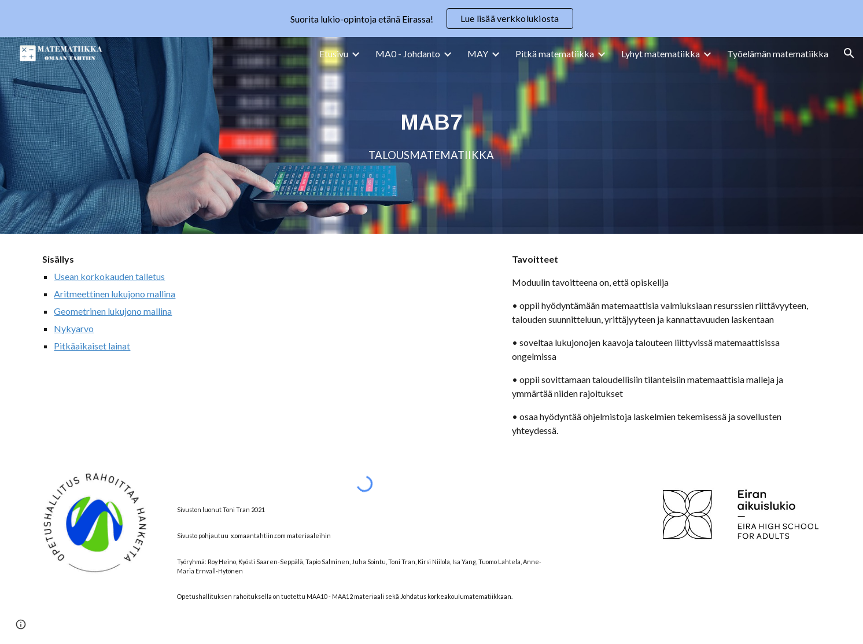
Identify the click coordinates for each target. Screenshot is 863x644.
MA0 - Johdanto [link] (407, 53)
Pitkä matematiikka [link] (554, 53)
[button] (849, 53)
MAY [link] (477, 53)
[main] (431, 135)
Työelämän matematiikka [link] (777, 53)
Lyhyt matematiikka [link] (660, 53)
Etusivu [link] (333, 53)
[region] (431, 18)
